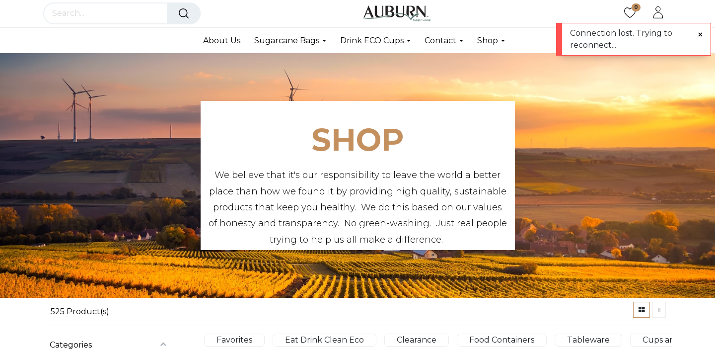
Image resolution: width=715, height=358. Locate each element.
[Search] (184, 13)
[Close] (700, 34)
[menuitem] (225, 40)
